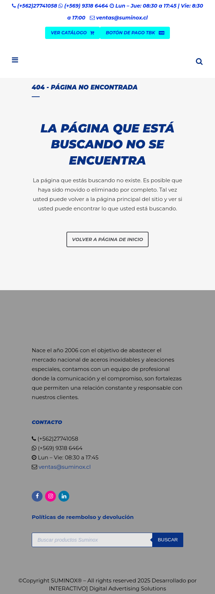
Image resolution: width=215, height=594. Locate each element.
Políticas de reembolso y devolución (83, 517)
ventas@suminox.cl (122, 17)
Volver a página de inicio (107, 239)
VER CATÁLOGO (72, 32)
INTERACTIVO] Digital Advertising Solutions (107, 588)
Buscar (168, 539)
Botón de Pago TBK (135, 32)
